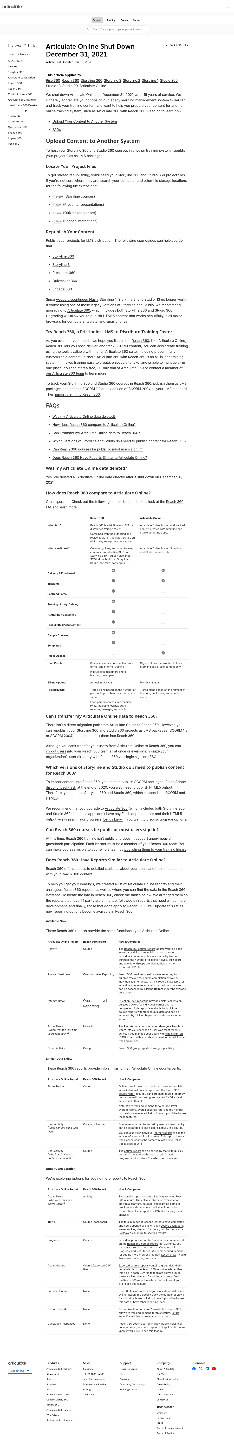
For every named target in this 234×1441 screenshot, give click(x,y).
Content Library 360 (20, 94)
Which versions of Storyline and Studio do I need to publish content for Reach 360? (119, 441)
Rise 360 (13, 66)
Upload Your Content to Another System (84, 121)
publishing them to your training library (155, 849)
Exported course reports (133, 1265)
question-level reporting (158, 974)
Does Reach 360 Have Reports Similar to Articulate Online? (99, 458)
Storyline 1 (150, 80)
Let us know (113, 819)
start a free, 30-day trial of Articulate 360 (111, 368)
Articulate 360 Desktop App (24, 108)
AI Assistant (15, 61)
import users (56, 751)
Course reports (128, 1124)
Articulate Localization (21, 77)
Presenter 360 (16, 121)
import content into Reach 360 (75, 782)
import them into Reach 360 (77, 394)
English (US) (21, 1371)
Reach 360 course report (139, 948)
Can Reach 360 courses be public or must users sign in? (97, 449)
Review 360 (15, 83)
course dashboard (172, 1225)
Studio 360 (14, 116)
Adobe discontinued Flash (77, 299)
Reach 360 (14, 88)
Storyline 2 (131, 80)
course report (132, 1151)
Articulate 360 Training (22, 99)
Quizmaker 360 (17, 127)
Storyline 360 (16, 72)
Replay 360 (15, 138)
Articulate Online (92, 86)
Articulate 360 (108, 111)
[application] (225, 1432)
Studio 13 (53, 86)
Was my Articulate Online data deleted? (84, 417)
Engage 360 (15, 132)
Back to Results (177, 45)
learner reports (163, 1132)
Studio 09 (70, 86)
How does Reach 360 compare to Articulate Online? (94, 425)
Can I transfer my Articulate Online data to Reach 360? (96, 433)
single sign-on (135, 757)
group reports (141, 1048)
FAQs (56, 130)
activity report (132, 1196)
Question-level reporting (133, 1001)
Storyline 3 (112, 80)
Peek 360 (13, 143)
